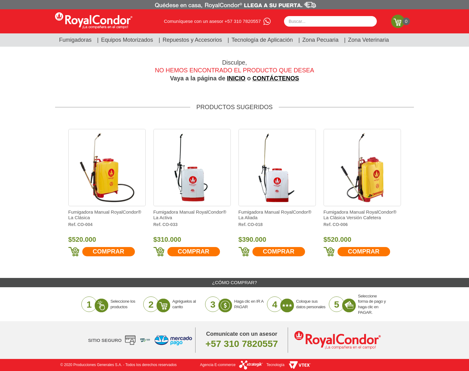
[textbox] (330, 21)
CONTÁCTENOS (275, 78)
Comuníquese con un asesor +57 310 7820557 (212, 21)
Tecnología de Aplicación (262, 40)
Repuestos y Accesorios (192, 40)
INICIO (236, 78)
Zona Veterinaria (368, 40)
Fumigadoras (75, 40)
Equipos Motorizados (127, 40)
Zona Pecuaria (320, 40)
